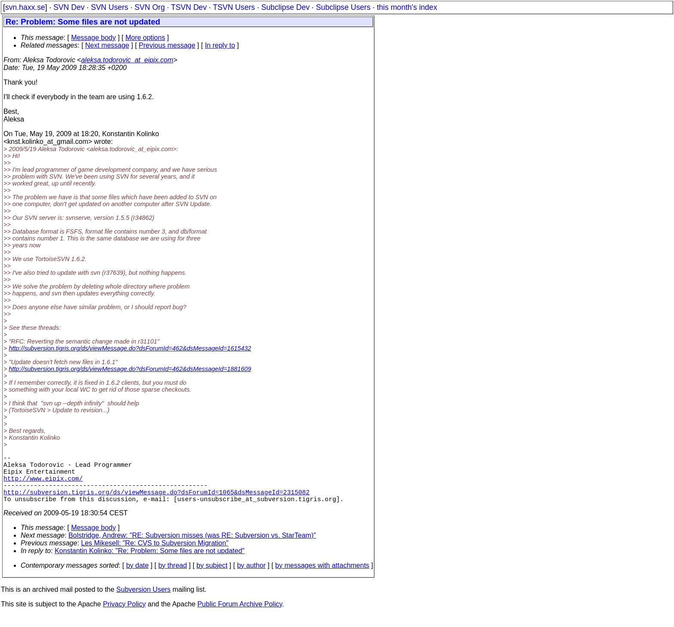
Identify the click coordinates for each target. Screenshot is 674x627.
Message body (93, 37)
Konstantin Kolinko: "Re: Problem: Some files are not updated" (150, 562)
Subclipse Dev (285, 7)
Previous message (167, 45)
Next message (107, 45)
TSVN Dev (189, 7)
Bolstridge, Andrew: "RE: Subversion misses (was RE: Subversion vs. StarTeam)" (192, 547)
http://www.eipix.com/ (43, 485)
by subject (211, 577)
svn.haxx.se (25, 7)
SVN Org (150, 7)
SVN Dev (68, 7)
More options (145, 37)
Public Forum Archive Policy (239, 616)
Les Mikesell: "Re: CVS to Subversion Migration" (155, 555)
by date (137, 577)
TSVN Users (234, 7)
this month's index (407, 7)
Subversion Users (143, 601)
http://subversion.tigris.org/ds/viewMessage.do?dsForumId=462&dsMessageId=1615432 (130, 348)
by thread (172, 577)
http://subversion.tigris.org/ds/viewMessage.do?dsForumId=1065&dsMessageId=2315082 (156, 502)
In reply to (220, 45)
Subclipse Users (343, 7)
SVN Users (109, 7)
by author (251, 577)
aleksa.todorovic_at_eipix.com (127, 60)
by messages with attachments (322, 577)
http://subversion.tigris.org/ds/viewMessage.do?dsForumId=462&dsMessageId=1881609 (130, 368)
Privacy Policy (124, 616)
